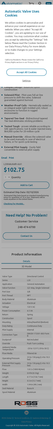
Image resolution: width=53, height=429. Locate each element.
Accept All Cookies (27, 72)
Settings (26, 80)
